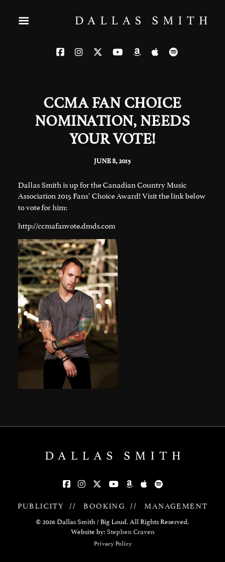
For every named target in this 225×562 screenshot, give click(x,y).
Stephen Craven (131, 532)
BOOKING (104, 506)
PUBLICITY (40, 506)
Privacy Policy (113, 543)
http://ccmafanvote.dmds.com (66, 226)
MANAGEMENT (176, 506)
